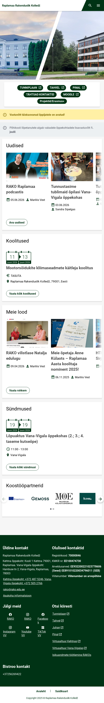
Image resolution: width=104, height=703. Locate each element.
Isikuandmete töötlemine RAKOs (71, 655)
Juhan (56, 627)
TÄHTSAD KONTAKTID (40, 94)
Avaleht (41, 691)
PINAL (80, 88)
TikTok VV (42, 631)
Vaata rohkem (18, 390)
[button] (100, 499)
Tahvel (56, 620)
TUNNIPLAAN (31, 88)
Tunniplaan (59, 613)
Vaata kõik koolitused (22, 293)
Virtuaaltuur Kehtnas (64, 641)
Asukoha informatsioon (17, 595)
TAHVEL (58, 88)
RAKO (10, 616)
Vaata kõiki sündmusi (22, 467)
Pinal (55, 634)
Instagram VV (9, 631)
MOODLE (71, 95)
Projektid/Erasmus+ (52, 101)
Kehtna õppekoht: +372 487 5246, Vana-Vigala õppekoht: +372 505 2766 (27, 581)
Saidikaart (61, 691)
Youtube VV (26, 631)
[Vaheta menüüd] (98, 5)
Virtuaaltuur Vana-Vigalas (67, 648)
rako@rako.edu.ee (14, 589)
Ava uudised (16, 222)
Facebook (43, 618)
